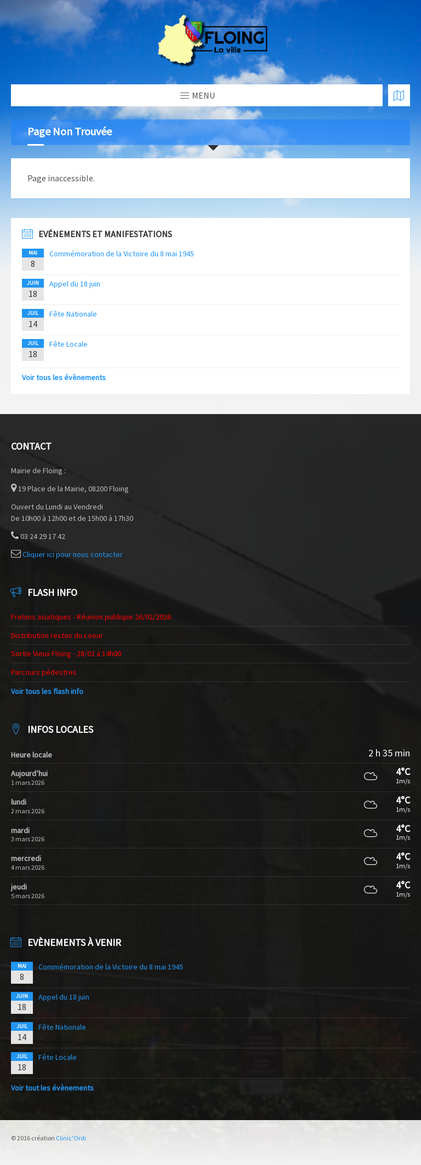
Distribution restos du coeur (57, 635)
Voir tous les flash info (47, 691)
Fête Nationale (73, 314)
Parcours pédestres (44, 672)
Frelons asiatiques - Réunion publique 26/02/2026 (91, 617)
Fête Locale (68, 344)
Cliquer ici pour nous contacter (72, 554)
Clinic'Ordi (71, 1138)
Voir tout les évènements (52, 1088)
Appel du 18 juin (74, 284)
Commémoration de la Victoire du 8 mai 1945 (121, 254)
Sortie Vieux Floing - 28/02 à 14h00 (66, 653)
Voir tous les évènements (64, 377)
